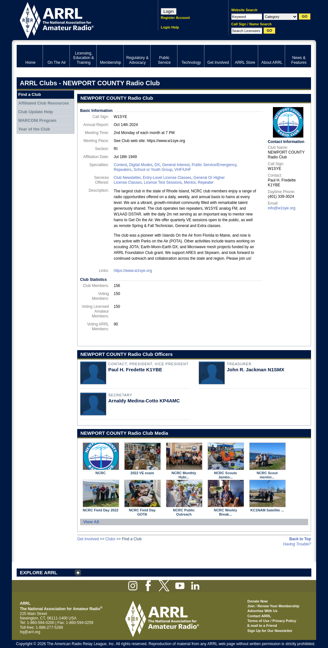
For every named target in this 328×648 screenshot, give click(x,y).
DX (157, 165)
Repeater (206, 182)
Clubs (110, 539)
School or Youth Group (153, 169)
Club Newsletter (127, 177)
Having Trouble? (297, 544)
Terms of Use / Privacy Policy (271, 621)
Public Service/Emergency (214, 165)
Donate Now (257, 601)
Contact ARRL (259, 616)
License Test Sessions (163, 182)
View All (91, 521)
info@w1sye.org (281, 208)
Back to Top (300, 539)
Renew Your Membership (278, 606)
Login (168, 11)
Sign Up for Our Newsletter (269, 631)
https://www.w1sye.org (133, 270)
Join (251, 606)
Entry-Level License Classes (167, 177)
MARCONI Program (37, 120)
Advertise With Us (262, 611)
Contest (120, 165)
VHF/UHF (182, 169)
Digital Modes (140, 165)
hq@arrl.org (30, 632)
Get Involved (88, 539)
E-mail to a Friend (262, 625)
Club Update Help (35, 111)
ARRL (79, 19)
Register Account (175, 18)
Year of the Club (34, 129)
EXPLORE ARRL (38, 572)
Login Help (170, 27)
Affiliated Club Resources (43, 103)
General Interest (176, 165)
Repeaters (122, 169)
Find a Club (29, 94)
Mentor (190, 182)
